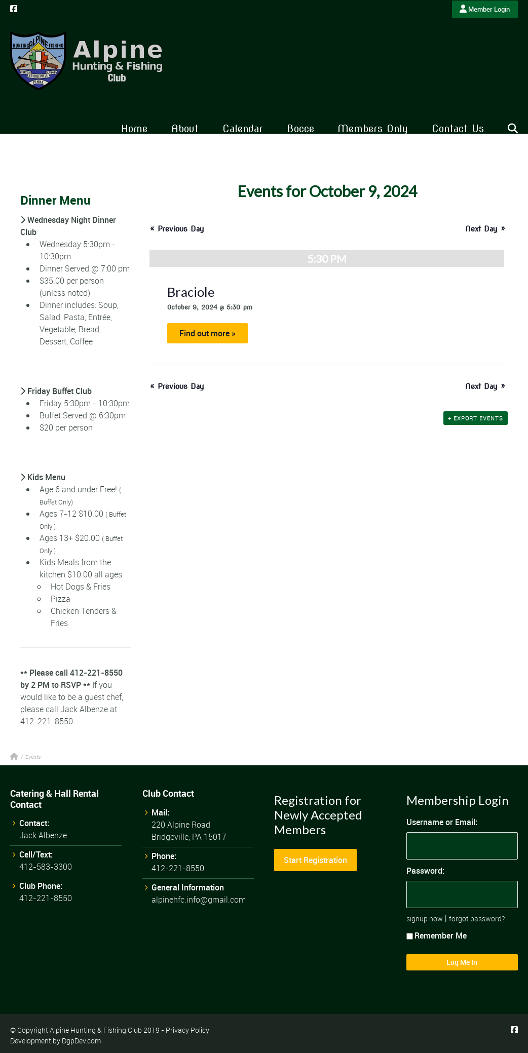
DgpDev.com (81, 1040)
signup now (424, 918)
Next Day (485, 228)
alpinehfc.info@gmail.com (199, 899)
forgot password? (477, 918)
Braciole (190, 291)
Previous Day (177, 228)
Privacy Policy (187, 1030)
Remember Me (436, 935)
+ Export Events (475, 418)
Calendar (242, 129)
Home (134, 129)
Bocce (300, 129)
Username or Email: (441, 822)
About (185, 129)
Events (33, 756)
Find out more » (207, 333)
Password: (425, 870)
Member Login (485, 9)
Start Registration (315, 860)
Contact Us (458, 129)
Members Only (372, 129)
